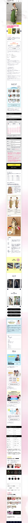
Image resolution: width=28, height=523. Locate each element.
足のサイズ (8, 145)
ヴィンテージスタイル (17, 428)
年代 (7, 141)
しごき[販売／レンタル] (16, 445)
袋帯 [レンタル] (8, 443)
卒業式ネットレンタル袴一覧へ (14, 315)
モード (15, 432)
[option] (14, 128)
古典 (15, 430)
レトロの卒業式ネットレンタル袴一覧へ (14, 312)
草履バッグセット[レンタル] (9, 445)
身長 (7, 143)
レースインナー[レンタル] (16, 437)
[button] (20, 13)
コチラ (15, 159)
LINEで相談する (15, 167)
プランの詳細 (14, 48)
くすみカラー (8, 428)
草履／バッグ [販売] (17, 443)
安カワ (15, 434)
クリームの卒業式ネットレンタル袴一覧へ (14, 309)
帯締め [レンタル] (9, 441)
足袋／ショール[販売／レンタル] (9, 447)
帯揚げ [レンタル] (16, 441)
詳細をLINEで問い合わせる (14, 384)
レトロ (7, 432)
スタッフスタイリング (9, 434)
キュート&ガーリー (9, 430)
